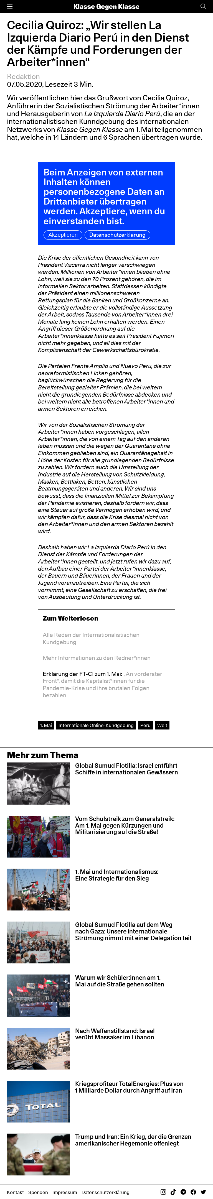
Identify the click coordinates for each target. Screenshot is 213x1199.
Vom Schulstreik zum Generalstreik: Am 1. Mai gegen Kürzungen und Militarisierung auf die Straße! (124, 825)
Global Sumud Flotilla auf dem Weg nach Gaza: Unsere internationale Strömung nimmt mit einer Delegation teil (133, 931)
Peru (145, 725)
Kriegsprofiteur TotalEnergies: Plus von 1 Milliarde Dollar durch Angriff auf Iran (129, 1087)
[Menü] (9, 6)
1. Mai (46, 725)
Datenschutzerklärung (117, 234)
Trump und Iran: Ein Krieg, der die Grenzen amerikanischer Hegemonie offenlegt (133, 1140)
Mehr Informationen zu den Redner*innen (97, 657)
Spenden (38, 1192)
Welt (162, 725)
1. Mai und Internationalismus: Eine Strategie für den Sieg (116, 875)
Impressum (64, 1192)
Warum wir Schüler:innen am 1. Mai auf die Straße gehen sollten (119, 981)
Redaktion (23, 76)
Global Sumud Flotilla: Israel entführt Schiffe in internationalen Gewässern (126, 769)
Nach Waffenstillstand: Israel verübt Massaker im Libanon (115, 1034)
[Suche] (203, 6)
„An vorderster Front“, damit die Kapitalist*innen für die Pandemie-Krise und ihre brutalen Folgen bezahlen (102, 684)
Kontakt (15, 1192)
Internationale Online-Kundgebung (96, 725)
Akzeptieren (63, 235)
